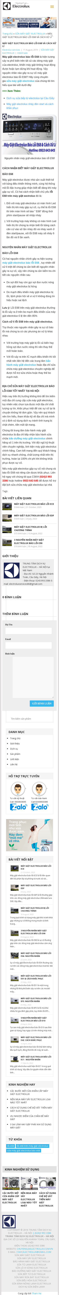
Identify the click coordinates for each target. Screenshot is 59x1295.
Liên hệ (13, 764)
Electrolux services (11, 49)
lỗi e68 (10, 1145)
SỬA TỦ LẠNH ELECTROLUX (31, 1264)
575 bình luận (20, 533)
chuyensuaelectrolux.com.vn (35, 1248)
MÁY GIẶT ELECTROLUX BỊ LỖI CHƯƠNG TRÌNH (35, 909)
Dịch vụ (14, 748)
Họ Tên (8, 624)
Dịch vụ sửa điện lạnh (31, 1286)
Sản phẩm (15, 753)
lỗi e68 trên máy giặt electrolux (32, 1145)
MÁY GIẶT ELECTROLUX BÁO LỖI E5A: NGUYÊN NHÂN (36, 954)
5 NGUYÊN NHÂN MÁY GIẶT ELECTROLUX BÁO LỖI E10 (34, 1019)
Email (8, 639)
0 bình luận (22, 53)
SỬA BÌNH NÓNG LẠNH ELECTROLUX (31, 1283)
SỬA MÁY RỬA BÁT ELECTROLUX (31, 1277)
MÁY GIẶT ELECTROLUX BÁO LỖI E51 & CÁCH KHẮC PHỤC (36, 977)
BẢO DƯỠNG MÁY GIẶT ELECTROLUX (31, 1270)
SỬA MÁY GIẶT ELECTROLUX (30, 33)
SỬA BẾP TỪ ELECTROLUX (31, 1274)
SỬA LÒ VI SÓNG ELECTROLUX (32, 1267)
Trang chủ (7, 33)
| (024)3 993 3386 (41, 1232)
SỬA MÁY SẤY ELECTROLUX (31, 1258)
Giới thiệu (15, 743)
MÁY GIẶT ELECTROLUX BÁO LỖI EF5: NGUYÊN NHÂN (36, 1000)
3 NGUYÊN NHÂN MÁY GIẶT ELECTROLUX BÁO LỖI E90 (34, 932)
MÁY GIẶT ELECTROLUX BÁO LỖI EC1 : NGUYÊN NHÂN (36, 1058)
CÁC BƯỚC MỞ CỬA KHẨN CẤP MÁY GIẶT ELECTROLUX (29, 1092)
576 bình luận (20, 546)
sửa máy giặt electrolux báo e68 (23, 1150)
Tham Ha (36, 1293)
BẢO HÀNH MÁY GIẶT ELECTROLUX (31, 1261)
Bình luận (10, 654)
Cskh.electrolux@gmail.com (34, 1251)
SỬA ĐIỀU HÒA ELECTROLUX (31, 1280)
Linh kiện (14, 759)
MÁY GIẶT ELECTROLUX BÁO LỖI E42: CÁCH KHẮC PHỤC (36, 1038)
